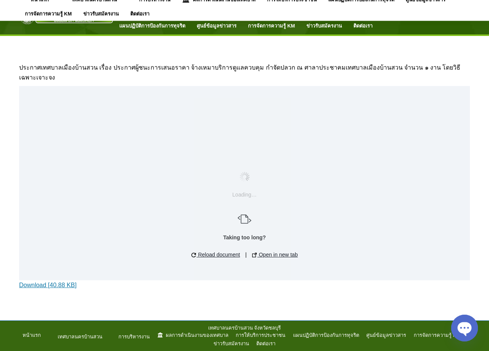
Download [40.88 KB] (47, 285)
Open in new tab (275, 255)
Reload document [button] (215, 255)
